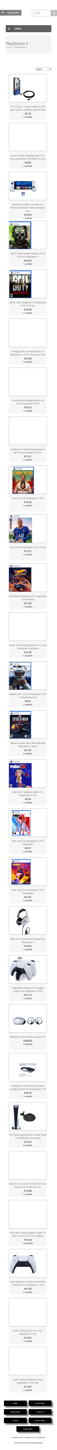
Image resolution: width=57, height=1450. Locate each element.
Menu (13, 28)
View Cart (13, 12)
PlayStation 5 (20, 47)
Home (8, 47)
